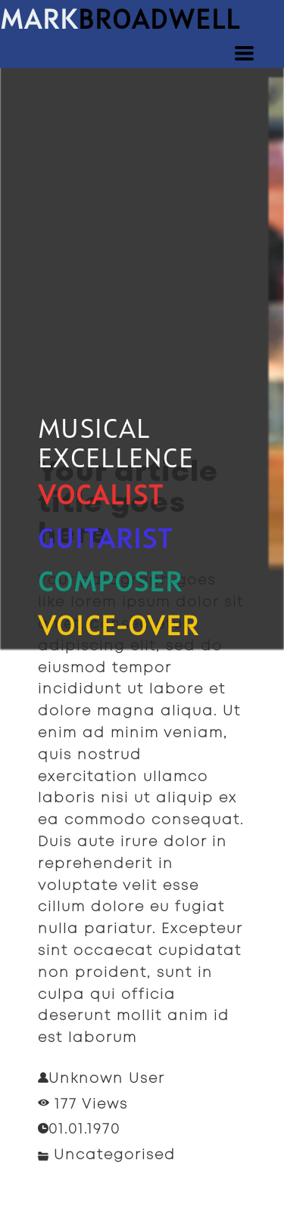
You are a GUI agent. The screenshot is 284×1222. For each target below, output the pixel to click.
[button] (244, 53)
